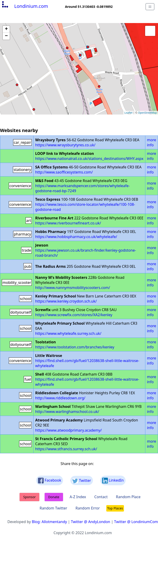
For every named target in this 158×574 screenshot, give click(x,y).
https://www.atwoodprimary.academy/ (68, 430)
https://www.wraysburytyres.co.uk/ (65, 144)
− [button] (6, 36)
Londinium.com (24, 6)
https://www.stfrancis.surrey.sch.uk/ (66, 448)
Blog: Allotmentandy (49, 521)
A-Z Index (78, 496)
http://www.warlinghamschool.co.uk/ (67, 411)
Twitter (81, 480)
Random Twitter (53, 508)
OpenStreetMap (147, 112)
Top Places (115, 508)
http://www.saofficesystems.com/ (64, 172)
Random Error (87, 508)
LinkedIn (113, 480)
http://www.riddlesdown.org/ (60, 397)
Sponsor (29, 497)
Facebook (49, 480)
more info (151, 142)
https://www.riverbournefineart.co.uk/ (68, 223)
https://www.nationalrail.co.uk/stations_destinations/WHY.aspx (89, 158)
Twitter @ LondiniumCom (136, 521)
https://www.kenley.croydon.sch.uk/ (66, 301)
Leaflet (128, 112)
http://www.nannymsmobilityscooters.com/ (72, 287)
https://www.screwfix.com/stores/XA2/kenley (73, 314)
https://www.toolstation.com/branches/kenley (74, 347)
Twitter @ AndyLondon (90, 521)
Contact (101, 496)
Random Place (128, 496)
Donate (53, 497)
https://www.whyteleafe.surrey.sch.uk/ (68, 333)
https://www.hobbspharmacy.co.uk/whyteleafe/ (76, 236)
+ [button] (6, 29)
